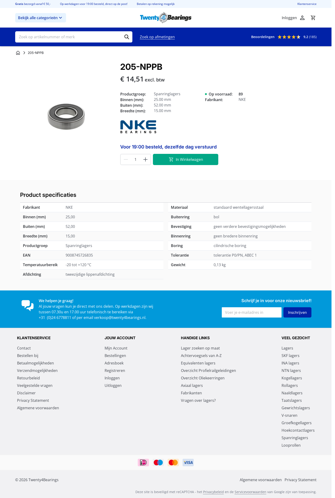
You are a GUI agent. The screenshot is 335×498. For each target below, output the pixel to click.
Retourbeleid (28, 378)
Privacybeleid (213, 492)
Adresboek (114, 363)
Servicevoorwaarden (250, 492)
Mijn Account (116, 348)
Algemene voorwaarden (38, 408)
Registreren (115, 370)
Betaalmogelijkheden (35, 363)
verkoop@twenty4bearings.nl (119, 317)
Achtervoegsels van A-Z (201, 355)
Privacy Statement (33, 400)
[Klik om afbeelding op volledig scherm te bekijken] (65, 112)
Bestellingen (115, 355)
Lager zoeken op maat (200, 348)
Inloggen (112, 378)
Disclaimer (26, 393)
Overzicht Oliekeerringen (203, 378)
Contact (24, 348)
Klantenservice (307, 4)
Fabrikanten (191, 393)
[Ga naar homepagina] (18, 53)
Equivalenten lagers (198, 363)
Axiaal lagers (192, 385)
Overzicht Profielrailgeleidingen (208, 370)
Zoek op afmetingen (157, 36)
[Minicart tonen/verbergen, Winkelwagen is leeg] (313, 17)
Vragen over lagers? (198, 400)
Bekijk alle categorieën (40, 18)
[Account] (302, 17)
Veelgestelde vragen (35, 385)
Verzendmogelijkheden (37, 370)
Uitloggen (113, 385)
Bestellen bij (27, 355)
